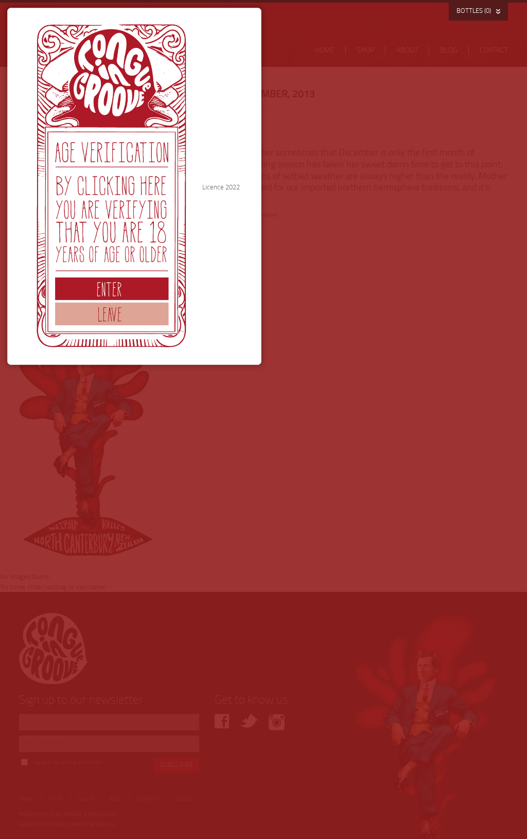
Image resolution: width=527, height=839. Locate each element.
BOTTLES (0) (473, 10)
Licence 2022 (350, 400)
